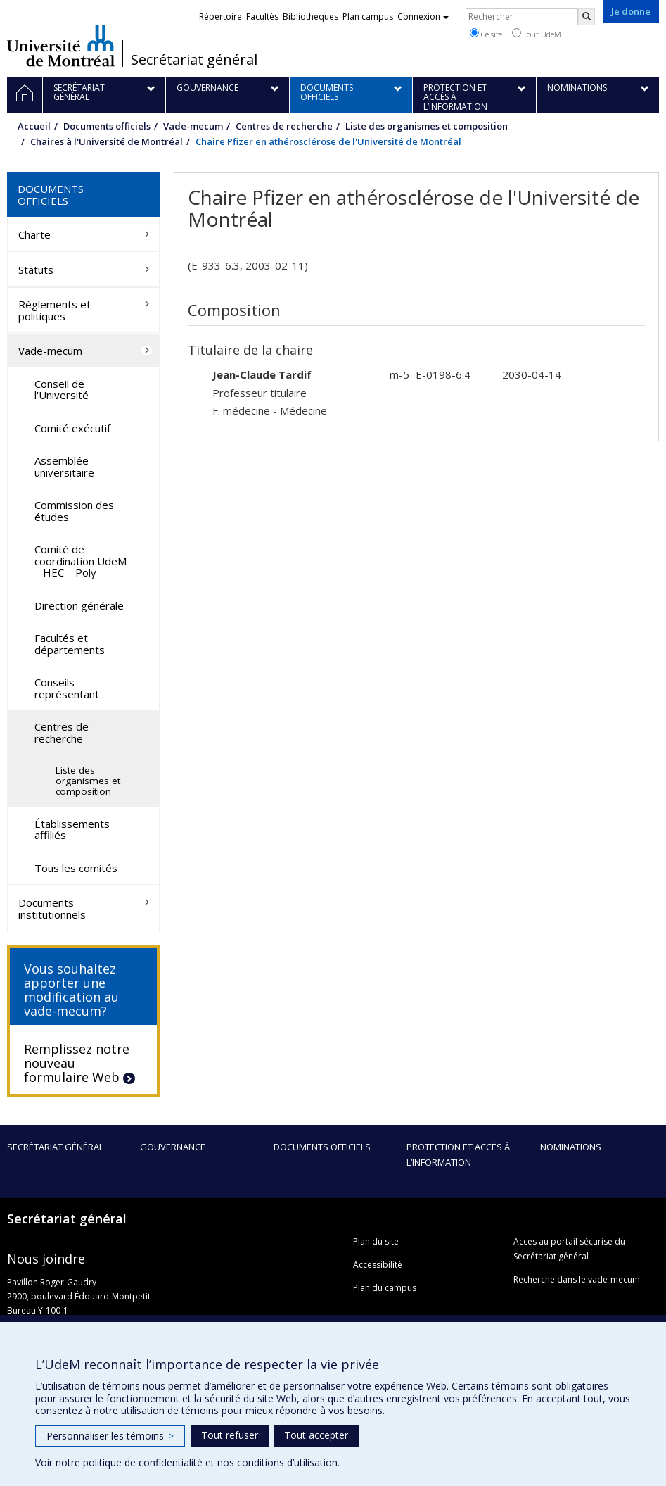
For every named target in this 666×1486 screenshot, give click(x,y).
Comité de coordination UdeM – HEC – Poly (80, 560)
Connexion (423, 17)
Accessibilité (377, 1265)
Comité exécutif (72, 428)
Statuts (35, 270)
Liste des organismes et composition (426, 126)
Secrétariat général (194, 60)
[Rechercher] (586, 16)
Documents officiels (107, 126)
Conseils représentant (66, 688)
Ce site (486, 33)
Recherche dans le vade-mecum (576, 1279)
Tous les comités (75, 868)
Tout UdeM (536, 33)
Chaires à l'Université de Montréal (106, 141)
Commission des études (74, 511)
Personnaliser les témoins (110, 1435)
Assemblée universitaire (64, 466)
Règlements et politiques (54, 310)
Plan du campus (384, 1288)
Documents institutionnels (52, 908)
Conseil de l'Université (61, 390)
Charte (34, 234)
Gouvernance (172, 1146)
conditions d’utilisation (287, 1462)
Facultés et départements (69, 644)
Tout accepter (316, 1435)
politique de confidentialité (143, 1462)
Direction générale (79, 605)
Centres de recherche (284, 126)
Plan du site (376, 1241)
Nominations (570, 1146)
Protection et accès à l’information (458, 1154)
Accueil (34, 126)
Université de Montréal (61, 46)
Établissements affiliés (72, 830)
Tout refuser (229, 1435)
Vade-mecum (193, 126)
